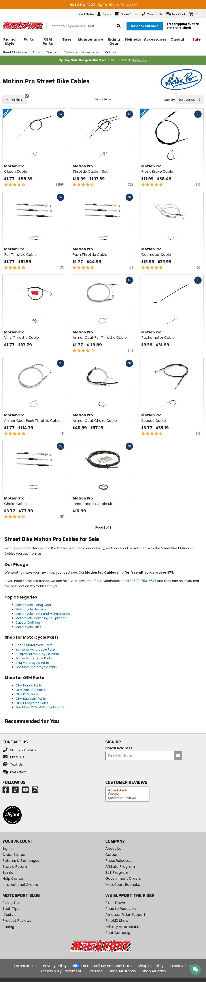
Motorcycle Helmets (31, 609)
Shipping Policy (151, 965)
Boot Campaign (118, 932)
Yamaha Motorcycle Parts (35, 649)
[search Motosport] (84, 26)
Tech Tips (10, 908)
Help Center (13, 878)
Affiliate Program (120, 866)
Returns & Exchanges (20, 860)
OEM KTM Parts (26, 694)
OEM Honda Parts (28, 685)
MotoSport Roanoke (122, 884)
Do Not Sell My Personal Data (106, 966)
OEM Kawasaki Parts (30, 698)
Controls (52, 52)
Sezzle (7, 872)
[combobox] (190, 99)
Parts (36, 52)
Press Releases (118, 860)
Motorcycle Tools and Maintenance (42, 614)
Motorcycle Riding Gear (33, 605)
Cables (110, 52)
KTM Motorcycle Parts (32, 662)
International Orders (20, 884)
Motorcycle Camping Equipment (40, 618)
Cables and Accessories (81, 52)
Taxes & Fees (181, 965)
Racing (8, 926)
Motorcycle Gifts (28, 627)
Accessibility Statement (60, 971)
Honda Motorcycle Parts (33, 645)
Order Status (13, 854)
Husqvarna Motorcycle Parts (37, 654)
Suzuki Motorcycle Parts (33, 658)
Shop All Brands (122, 971)
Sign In (7, 848)
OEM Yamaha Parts (30, 690)
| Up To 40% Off (103, 4)
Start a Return (14, 866)
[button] (175, 13)
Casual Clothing (27, 622)
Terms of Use (25, 965)
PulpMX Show (116, 920)
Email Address (118, 748)
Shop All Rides (154, 971)
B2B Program (116, 872)
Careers (112, 854)
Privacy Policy (55, 965)
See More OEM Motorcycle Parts (39, 707)
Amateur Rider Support (125, 914)
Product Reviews (16, 920)
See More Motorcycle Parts (36, 667)
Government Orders (123, 878)
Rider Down (115, 902)
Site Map (95, 971)
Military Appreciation (123, 926)
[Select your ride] (145, 26)
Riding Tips (11, 902)
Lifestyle (9, 914)
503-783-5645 (145, 581)
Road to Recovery (120, 908)
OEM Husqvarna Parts (31, 703)
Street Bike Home (14, 52)
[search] (118, 26)
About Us (113, 848)
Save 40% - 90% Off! (103, 60)
